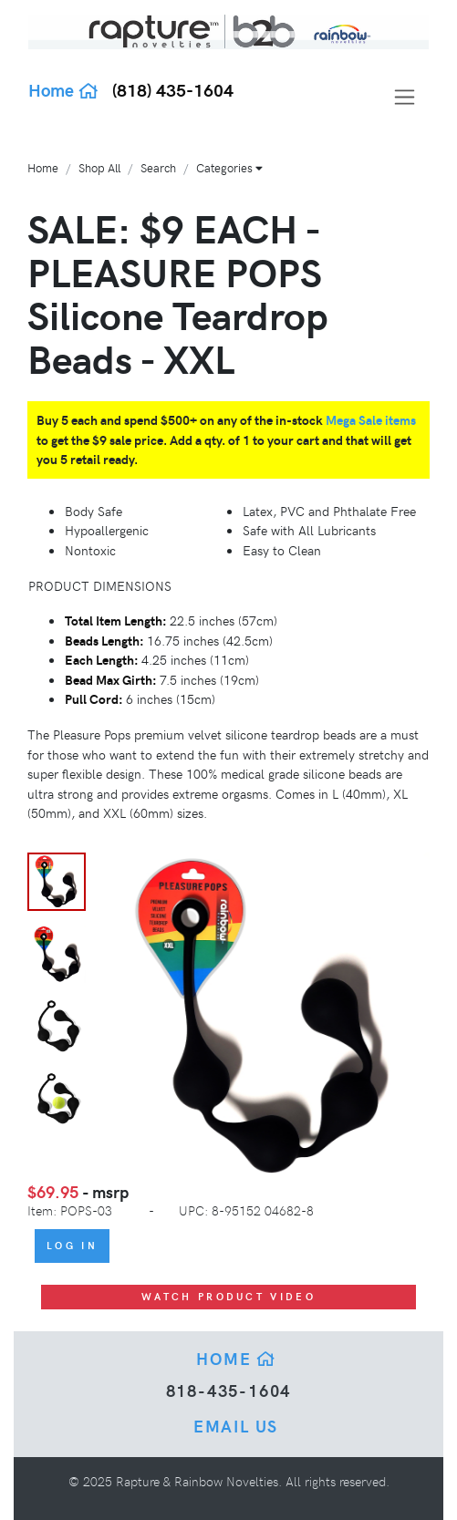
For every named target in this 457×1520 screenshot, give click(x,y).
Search (158, 167)
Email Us (235, 1425)
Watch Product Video (228, 1296)
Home (63, 89)
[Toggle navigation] (404, 97)
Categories (229, 167)
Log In (72, 1245)
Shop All (99, 167)
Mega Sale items (371, 419)
